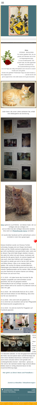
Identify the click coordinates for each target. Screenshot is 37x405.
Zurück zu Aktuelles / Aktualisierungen (21, 382)
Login (33, 390)
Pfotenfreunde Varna (20, 231)
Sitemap (16, 390)
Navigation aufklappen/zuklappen (18, 3)
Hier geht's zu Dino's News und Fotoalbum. (18, 372)
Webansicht (31, 392)
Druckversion (7, 390)
